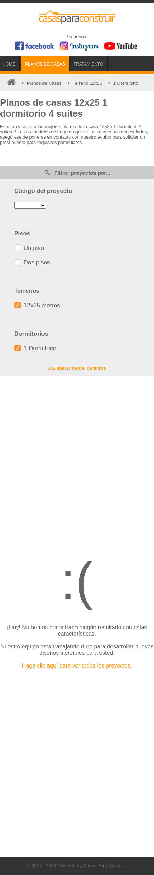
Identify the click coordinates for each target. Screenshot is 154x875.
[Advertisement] (77, 460)
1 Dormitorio (35, 348)
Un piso (29, 248)
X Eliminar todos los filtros (77, 368)
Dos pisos (32, 262)
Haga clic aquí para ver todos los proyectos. (77, 666)
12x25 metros (37, 305)
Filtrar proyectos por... (77, 172)
